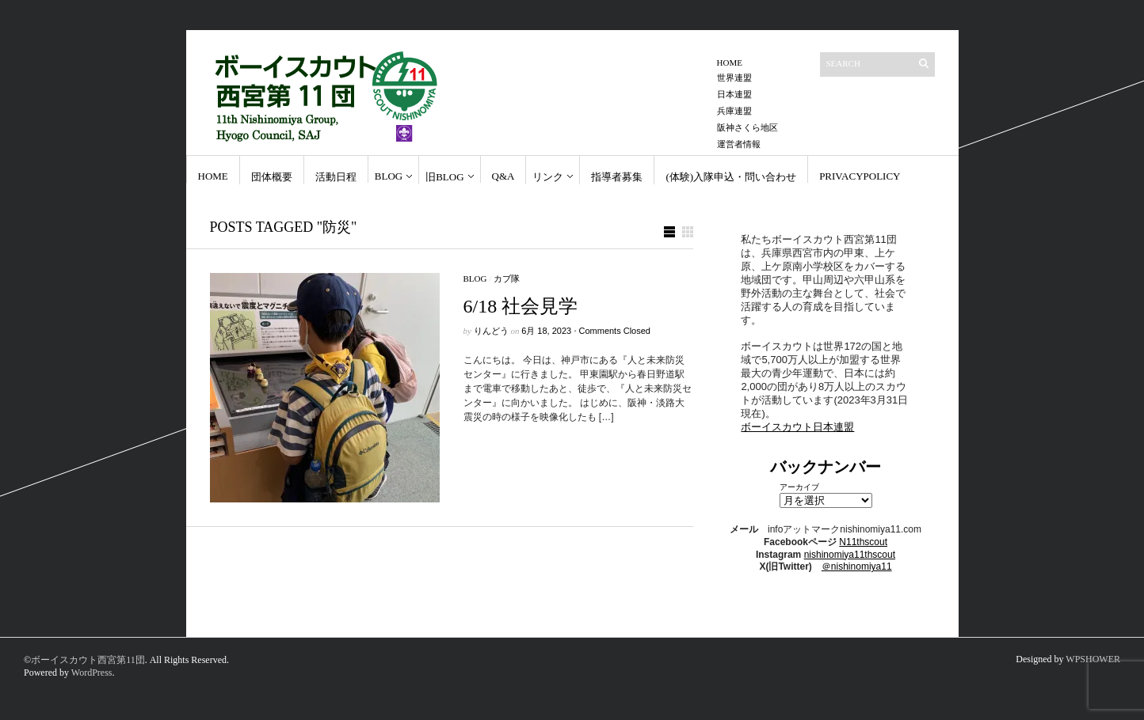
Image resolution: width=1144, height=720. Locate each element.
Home (729, 62)
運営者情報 (739, 144)
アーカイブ (799, 487)
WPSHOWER (1093, 659)
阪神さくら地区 (747, 127)
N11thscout (863, 542)
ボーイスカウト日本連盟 (797, 427)
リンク (547, 177)
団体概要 (271, 177)
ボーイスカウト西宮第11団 (88, 659)
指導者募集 (617, 177)
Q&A (503, 176)
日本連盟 (734, 94)
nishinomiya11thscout (849, 554)
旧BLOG (444, 177)
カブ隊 (507, 278)
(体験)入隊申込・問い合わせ (730, 177)
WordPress (91, 672)
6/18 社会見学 (520, 306)
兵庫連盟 (734, 111)
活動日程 (336, 177)
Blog (388, 176)
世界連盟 (734, 77)
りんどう (491, 330)
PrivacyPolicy (859, 176)
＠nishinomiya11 (857, 566)
